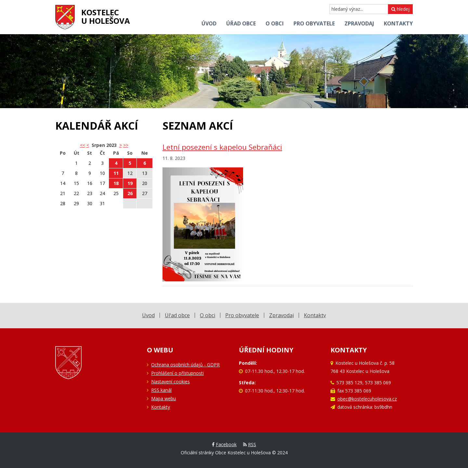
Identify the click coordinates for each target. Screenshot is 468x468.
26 (130, 193)
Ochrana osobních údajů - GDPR (185, 365)
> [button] (120, 145)
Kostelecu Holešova (105, 16)
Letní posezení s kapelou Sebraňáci (222, 147)
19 (130, 183)
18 (116, 183)
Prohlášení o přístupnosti (177, 373)
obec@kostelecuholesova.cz (367, 399)
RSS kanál (161, 390)
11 (116, 173)
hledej (400, 9)
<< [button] (82, 145)
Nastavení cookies (170, 381)
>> (125, 145)
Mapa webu (163, 398)
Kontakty (160, 407)
